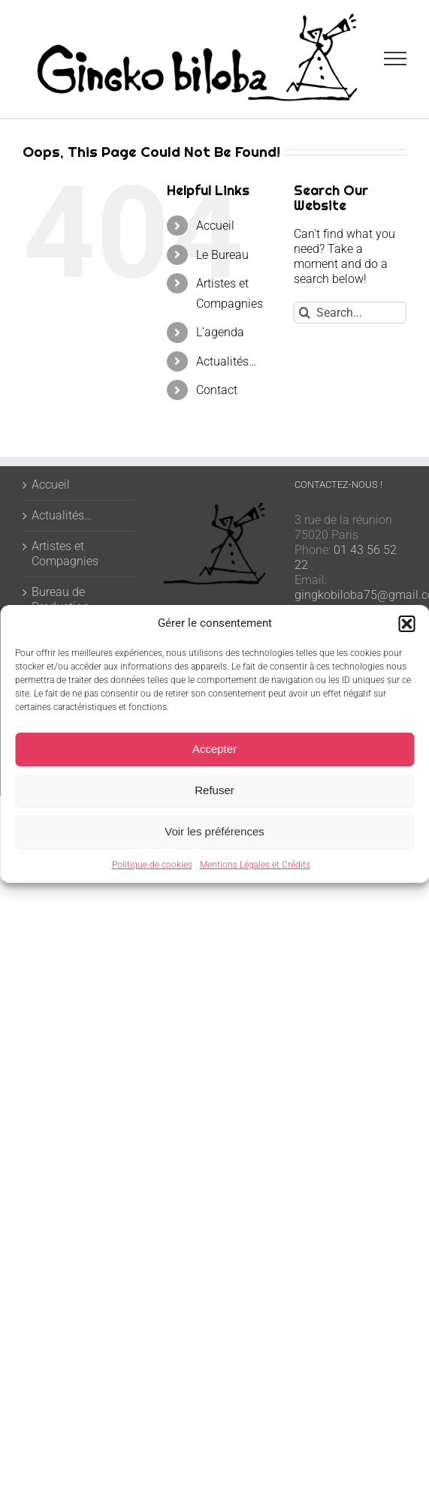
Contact (216, 390)
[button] (406, 623)
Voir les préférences (214, 831)
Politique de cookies (152, 864)
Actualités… (226, 361)
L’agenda (220, 332)
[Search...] (350, 313)
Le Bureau (222, 255)
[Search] (305, 313)
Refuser (214, 790)
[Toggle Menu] (395, 58)
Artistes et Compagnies (65, 553)
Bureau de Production (60, 599)
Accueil (215, 225)
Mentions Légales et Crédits (255, 864)
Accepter (214, 748)
